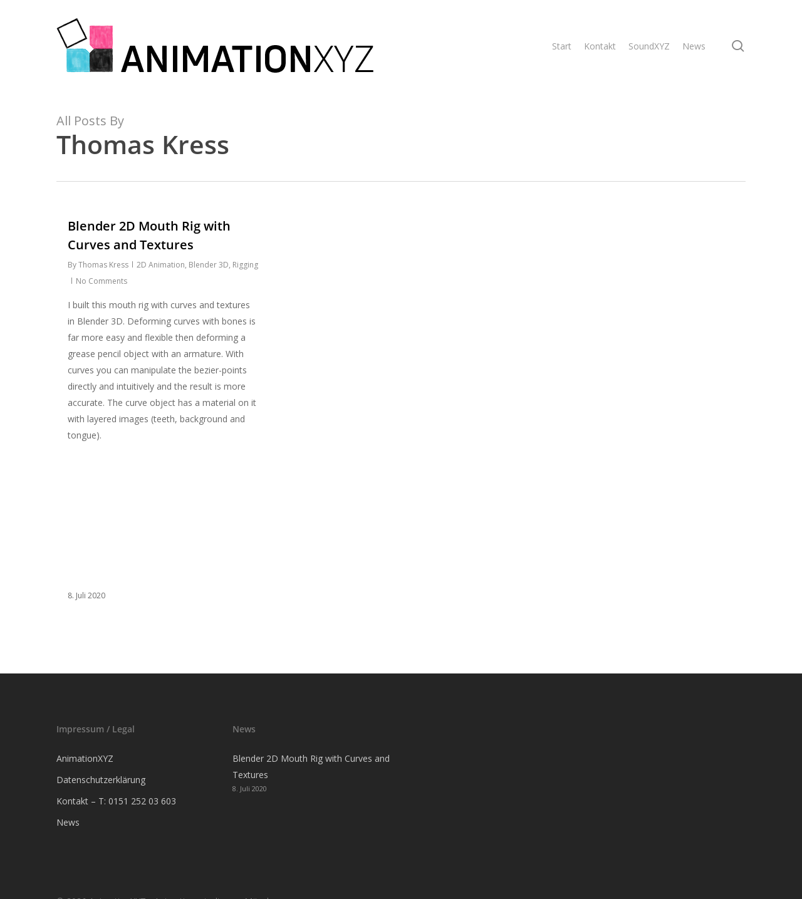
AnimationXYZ (84, 758)
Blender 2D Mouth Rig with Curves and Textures (311, 766)
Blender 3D (209, 264)
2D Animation (161, 264)
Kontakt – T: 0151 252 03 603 (116, 801)
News (68, 822)
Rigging (245, 264)
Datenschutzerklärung (100, 780)
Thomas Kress (103, 264)
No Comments (101, 281)
